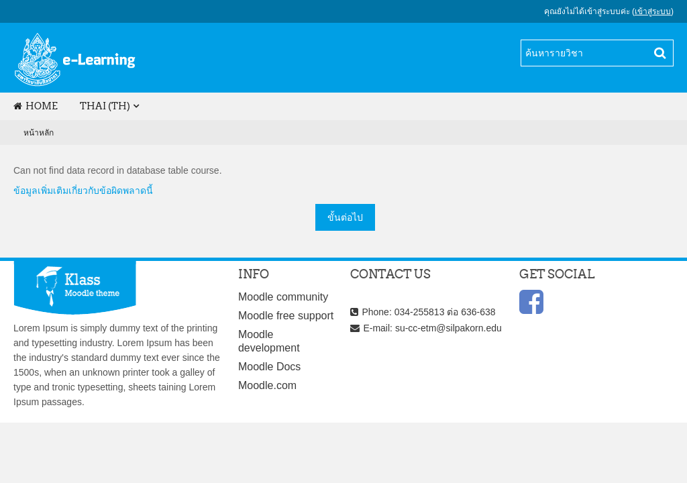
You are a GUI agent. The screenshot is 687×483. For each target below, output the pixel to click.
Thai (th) (105, 106)
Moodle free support (285, 315)
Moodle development (269, 341)
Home (35, 106)
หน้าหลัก (38, 133)
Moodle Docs (269, 366)
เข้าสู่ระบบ (653, 11)
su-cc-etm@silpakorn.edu (448, 328)
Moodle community (283, 297)
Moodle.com (267, 385)
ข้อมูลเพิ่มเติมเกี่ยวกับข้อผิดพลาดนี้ (83, 190)
